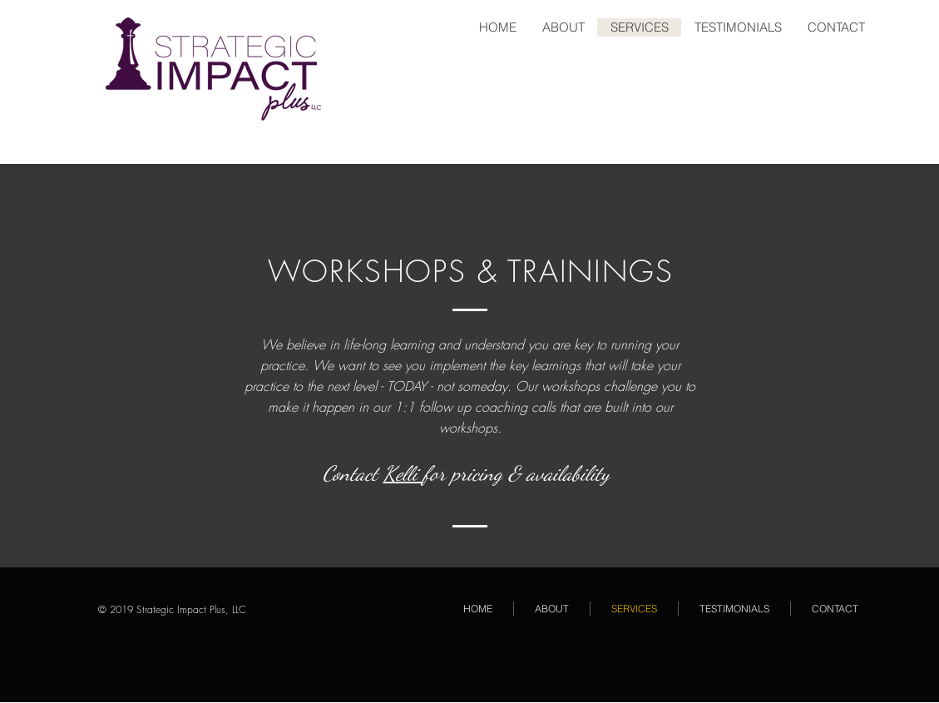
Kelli (403, 473)
